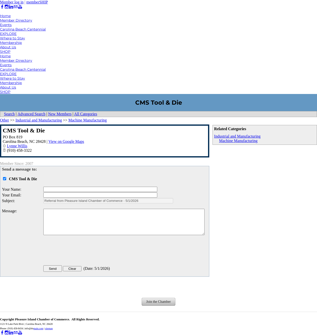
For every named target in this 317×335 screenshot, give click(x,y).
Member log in (12, 2)
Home (5, 16)
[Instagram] (7, 7)
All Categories (85, 114)
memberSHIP (37, 2)
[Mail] (16, 7)
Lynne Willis (17, 146)
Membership (11, 42)
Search (9, 114)
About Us (8, 47)
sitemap (49, 328)
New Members (60, 114)
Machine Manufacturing (238, 141)
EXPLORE (8, 33)
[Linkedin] (11, 7)
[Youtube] (20, 7)
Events (6, 25)
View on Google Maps (66, 141)
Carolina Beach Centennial (23, 29)
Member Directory (16, 20)
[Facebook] (2, 7)
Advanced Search (31, 114)
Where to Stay (12, 38)
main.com (38, 328)
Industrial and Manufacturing (237, 136)
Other (4, 120)
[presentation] (81, 251)
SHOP (5, 51)
